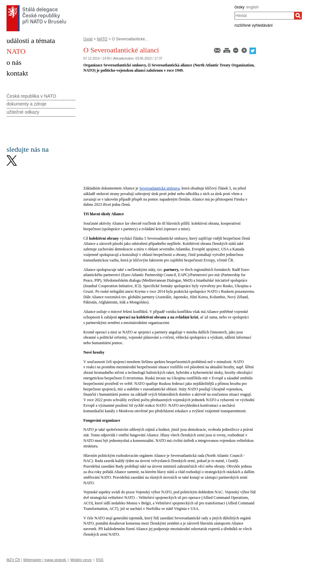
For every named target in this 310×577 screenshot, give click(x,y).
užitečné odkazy (23, 112)
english (252, 7)
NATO (102, 39)
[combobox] (264, 16)
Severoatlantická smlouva (159, 188)
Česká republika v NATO (31, 96)
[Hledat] (298, 16)
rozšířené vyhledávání (253, 25)
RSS (100, 560)
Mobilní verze (81, 560)
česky (239, 7)
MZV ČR (13, 560)
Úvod (87, 39)
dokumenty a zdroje (26, 103)
